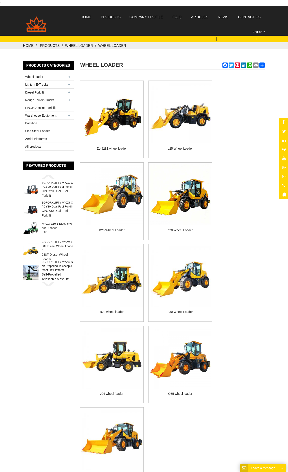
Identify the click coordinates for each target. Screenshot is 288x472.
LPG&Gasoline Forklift (40, 106)
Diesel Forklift (34, 91)
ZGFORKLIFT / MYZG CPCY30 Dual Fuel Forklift (57, 203)
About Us (118, 377)
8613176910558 (154, 400)
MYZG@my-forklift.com (150, 405)
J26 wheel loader (109, 294)
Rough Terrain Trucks (40, 98)
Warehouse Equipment (41, 114)
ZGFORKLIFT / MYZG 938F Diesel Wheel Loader (57, 244)
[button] (48, 175)
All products (33, 145)
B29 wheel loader (172, 218)
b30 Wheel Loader (235, 218)
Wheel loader (79, 44)
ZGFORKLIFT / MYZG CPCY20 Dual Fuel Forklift (57, 183)
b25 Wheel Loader (172, 141)
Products (50, 44)
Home (28, 44)
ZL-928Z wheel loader (109, 141)
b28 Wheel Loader (109, 218)
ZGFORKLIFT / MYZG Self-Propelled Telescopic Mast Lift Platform (57, 264)
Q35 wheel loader (173, 294)
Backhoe (31, 122)
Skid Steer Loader (37, 129)
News (161, 377)
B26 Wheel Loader (236, 141)
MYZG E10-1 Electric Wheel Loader (57, 224)
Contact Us (182, 377)
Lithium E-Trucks (36, 83)
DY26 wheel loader (236, 294)
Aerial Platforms (36, 137)
